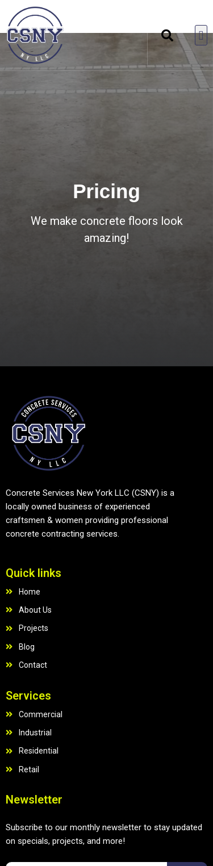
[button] (167, 35)
